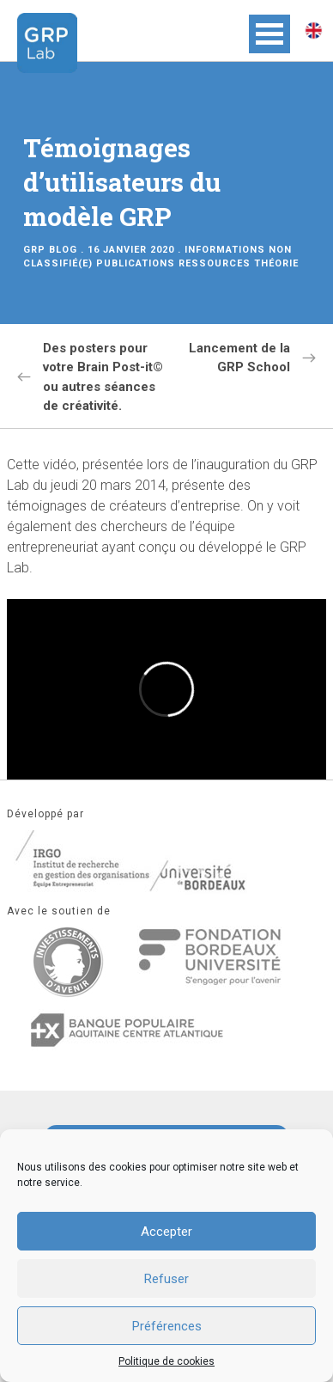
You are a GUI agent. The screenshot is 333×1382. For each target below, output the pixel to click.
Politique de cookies (166, 1361)
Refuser (166, 1279)
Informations (225, 249)
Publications (135, 263)
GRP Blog (50, 249)
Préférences (167, 1326)
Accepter (166, 1231)
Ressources (215, 263)
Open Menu (269, 34)
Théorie (276, 263)
